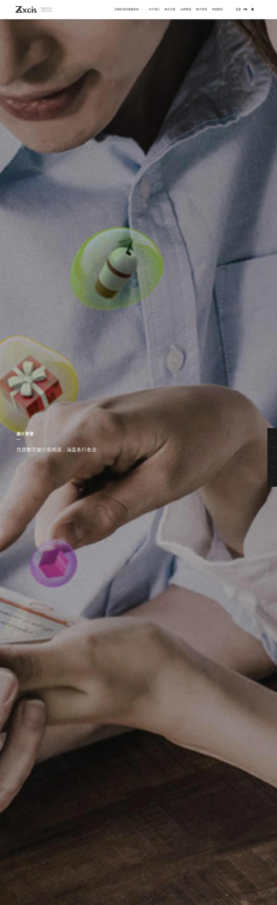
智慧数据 (217, 9)
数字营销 (201, 9)
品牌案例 (185, 9)
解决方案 (170, 9)
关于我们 (154, 9)
